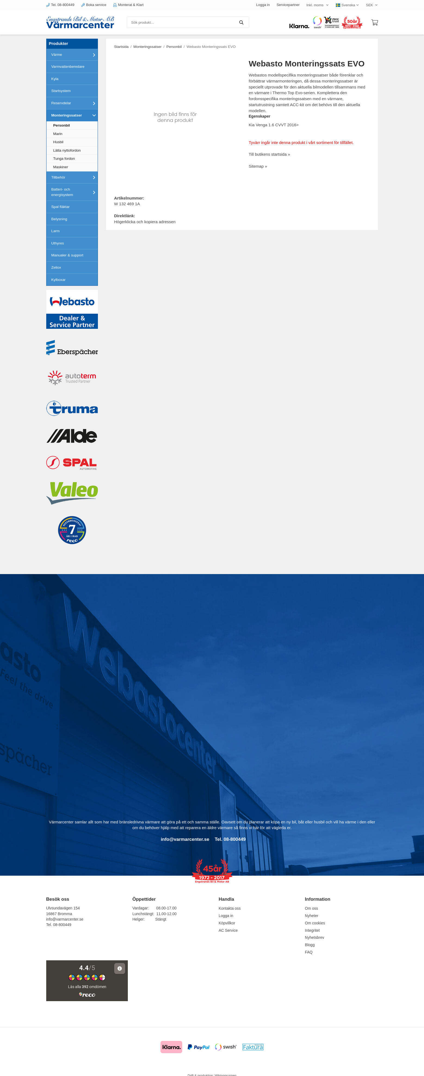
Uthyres (57, 243)
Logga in (263, 5)
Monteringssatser (74, 115)
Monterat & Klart (128, 5)
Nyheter (311, 915)
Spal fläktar (60, 207)
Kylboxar (58, 280)
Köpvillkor (227, 923)
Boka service (93, 5)
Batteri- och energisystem (74, 192)
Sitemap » (258, 166)
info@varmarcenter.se (64, 919)
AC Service (228, 930)
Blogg (310, 945)
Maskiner (60, 167)
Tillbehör (74, 177)
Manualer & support (67, 255)
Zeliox (56, 267)
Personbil (61, 125)
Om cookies (315, 923)
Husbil (58, 142)
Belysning (59, 219)
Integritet (312, 930)
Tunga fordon (64, 159)
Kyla (54, 79)
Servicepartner (288, 5)
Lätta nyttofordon (67, 150)
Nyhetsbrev (314, 937)
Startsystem (61, 91)
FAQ (308, 952)
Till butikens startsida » (269, 154)
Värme (74, 54)
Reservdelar (74, 103)
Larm (55, 231)
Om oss (311, 908)
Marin (58, 134)
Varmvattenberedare (68, 67)
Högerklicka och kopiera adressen (145, 221)
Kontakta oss (230, 908)
